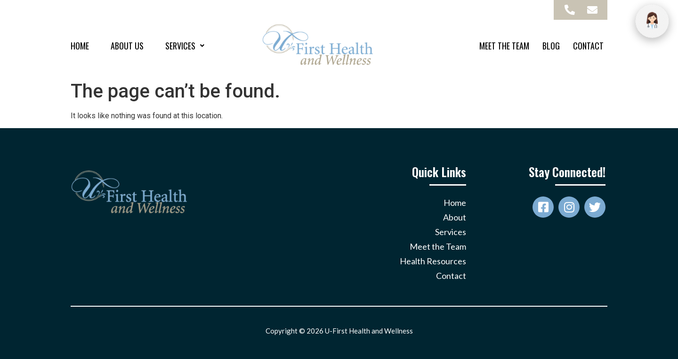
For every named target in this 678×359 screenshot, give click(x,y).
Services (184, 46)
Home (80, 46)
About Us (127, 46)
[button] (184, 45)
